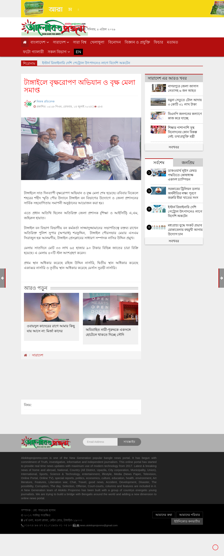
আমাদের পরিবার (189, 514)
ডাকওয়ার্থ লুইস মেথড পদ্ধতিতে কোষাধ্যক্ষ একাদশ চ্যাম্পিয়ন (182, 175)
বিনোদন (114, 42)
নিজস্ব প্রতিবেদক (46, 101)
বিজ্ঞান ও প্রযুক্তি (137, 42)
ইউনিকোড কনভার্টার (187, 521)
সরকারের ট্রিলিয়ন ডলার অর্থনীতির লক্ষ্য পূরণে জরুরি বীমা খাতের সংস (184, 193)
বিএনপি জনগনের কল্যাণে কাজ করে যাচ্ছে (185, 116)
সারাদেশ (61, 42)
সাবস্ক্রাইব (129, 441)
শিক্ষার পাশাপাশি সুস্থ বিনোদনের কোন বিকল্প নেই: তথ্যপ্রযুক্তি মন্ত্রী (182, 132)
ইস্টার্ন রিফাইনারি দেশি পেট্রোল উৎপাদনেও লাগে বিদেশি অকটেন (185, 211)
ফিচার (158, 42)
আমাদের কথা (163, 514)
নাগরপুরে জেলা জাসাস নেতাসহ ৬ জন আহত (183, 88)
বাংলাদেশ (39, 42)
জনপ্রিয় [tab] (188, 162)
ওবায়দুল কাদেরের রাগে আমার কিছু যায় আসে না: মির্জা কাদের (51, 328)
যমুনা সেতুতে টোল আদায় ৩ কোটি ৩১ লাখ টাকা (185, 102)
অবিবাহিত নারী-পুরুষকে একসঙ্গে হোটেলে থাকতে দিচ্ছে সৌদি (108, 332)
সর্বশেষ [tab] (158, 162)
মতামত (172, 42)
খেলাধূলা (97, 42)
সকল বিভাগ (59, 52)
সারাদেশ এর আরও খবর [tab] (167, 78)
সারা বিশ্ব (79, 42)
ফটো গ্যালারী (33, 52)
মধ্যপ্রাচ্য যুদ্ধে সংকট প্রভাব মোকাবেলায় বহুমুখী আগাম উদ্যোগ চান (185, 230)
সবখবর (174, 147)
